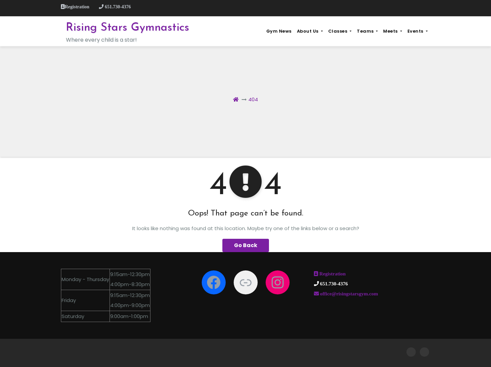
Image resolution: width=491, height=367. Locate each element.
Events (417, 31)
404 (253, 99)
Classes (340, 31)
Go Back (245, 245)
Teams (367, 31)
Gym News (279, 31)
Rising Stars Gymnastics (127, 28)
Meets (392, 31)
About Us (310, 31)
